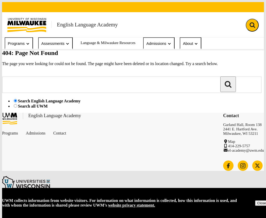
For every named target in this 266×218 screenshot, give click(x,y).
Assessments (55, 43)
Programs (19, 43)
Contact (59, 133)
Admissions (158, 43)
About (190, 43)
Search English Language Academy (49, 101)
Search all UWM (33, 106)
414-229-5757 (239, 146)
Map (231, 141)
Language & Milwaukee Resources (108, 43)
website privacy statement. (131, 205)
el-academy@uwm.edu (246, 150)
